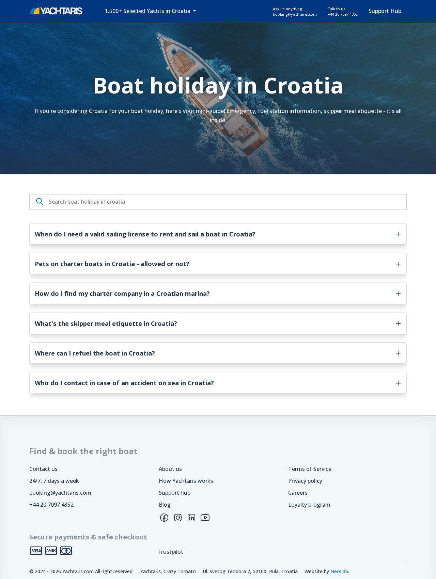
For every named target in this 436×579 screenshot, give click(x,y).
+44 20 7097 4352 (51, 504)
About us (170, 469)
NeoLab (339, 571)
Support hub (174, 492)
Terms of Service (309, 469)
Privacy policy (305, 480)
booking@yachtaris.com (60, 492)
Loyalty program (309, 504)
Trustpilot (170, 551)
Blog (165, 504)
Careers (298, 492)
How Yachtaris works (186, 480)
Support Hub (385, 11)
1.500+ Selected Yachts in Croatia (148, 11)
